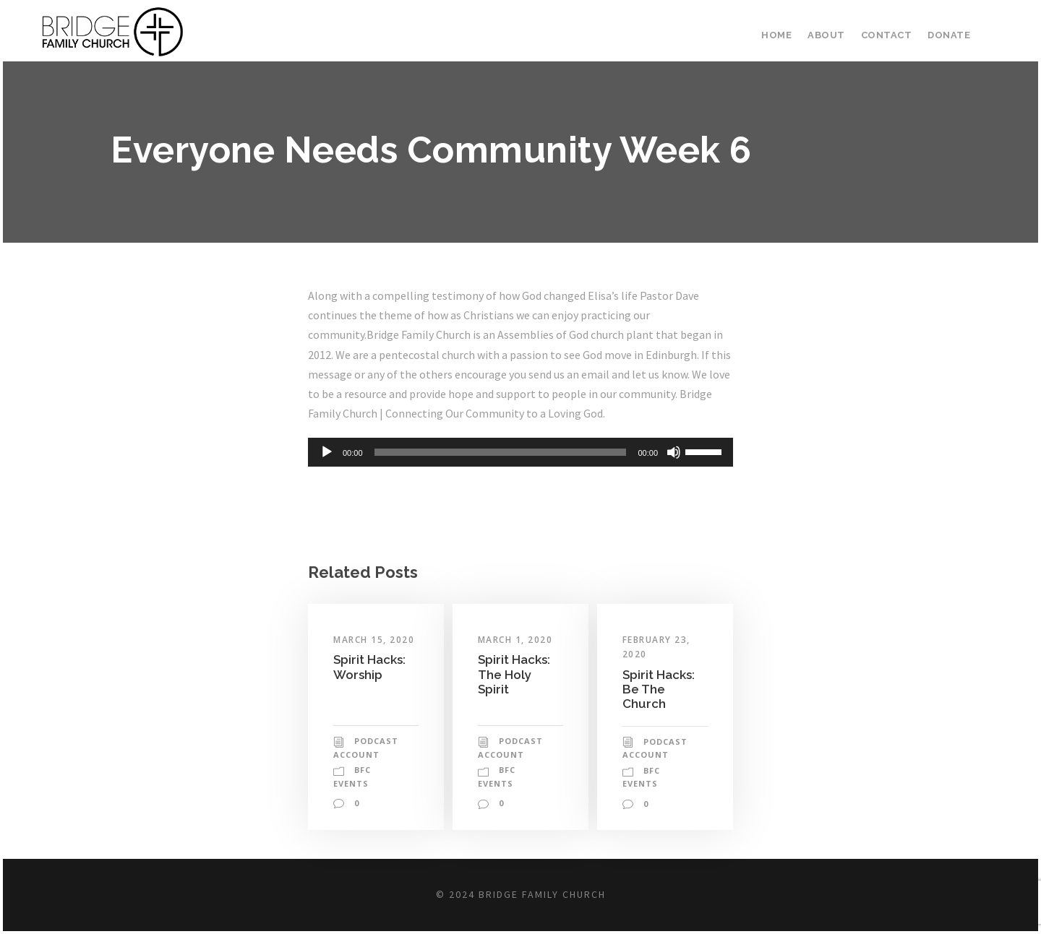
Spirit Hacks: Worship (370, 686)
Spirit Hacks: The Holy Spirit (515, 693)
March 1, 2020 (517, 659)
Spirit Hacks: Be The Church (660, 708)
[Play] (327, 472)
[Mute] (674, 472)
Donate (949, 35)
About (831, 35)
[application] (520, 472)
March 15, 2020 (375, 659)
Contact (889, 35)
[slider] (500, 472)
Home (783, 35)
